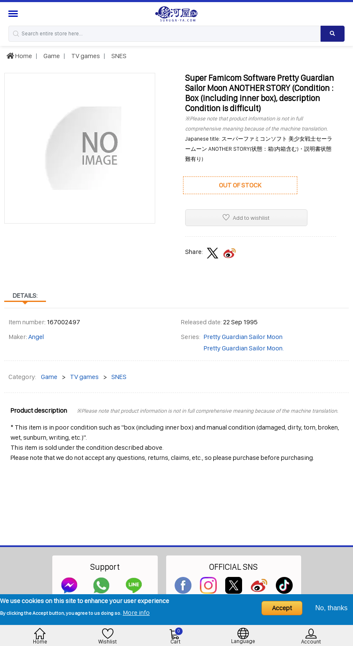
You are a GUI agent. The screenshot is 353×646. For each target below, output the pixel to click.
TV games (85, 56)
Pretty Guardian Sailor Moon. (244, 348)
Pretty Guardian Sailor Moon (243, 337)
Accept (282, 608)
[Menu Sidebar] (14, 13)
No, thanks (331, 607)
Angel (36, 337)
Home (19, 56)
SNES (118, 56)
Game (51, 56)
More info (136, 613)
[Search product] (333, 34)
